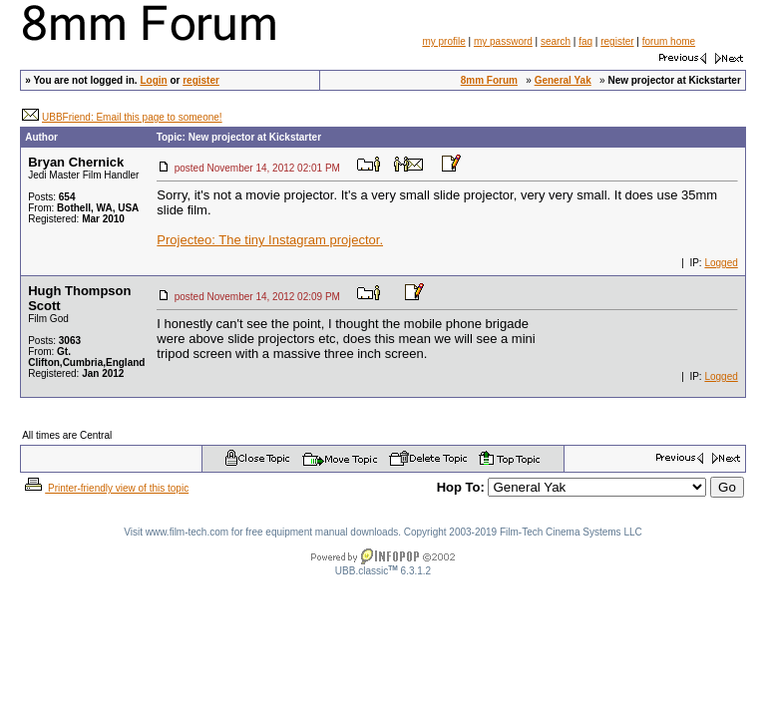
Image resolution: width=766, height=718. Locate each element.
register (616, 41)
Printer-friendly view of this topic (105, 488)
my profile (443, 41)
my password (503, 41)
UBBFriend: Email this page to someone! (132, 117)
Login (153, 80)
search (556, 41)
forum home (668, 41)
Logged (720, 262)
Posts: (51, 196)
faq (585, 41)
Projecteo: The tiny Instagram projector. (270, 239)
